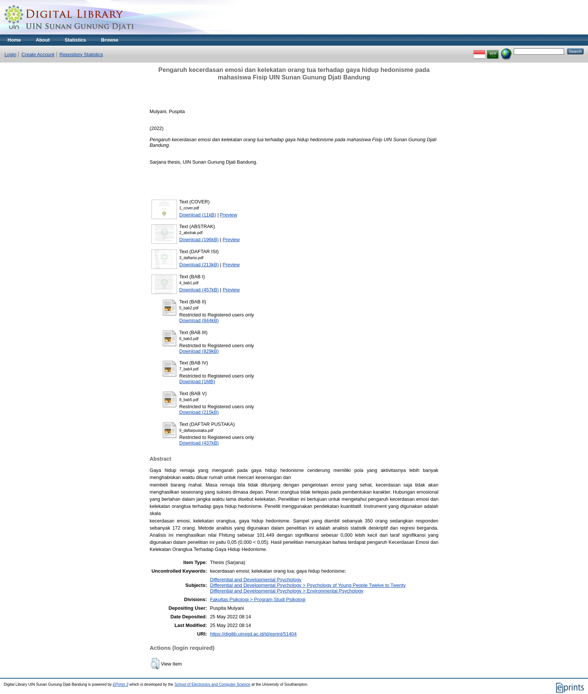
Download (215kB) (199, 412)
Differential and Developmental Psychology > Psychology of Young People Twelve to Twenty (308, 585)
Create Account (37, 54)
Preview (228, 215)
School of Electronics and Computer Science (212, 684)
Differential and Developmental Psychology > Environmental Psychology (286, 591)
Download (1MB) (197, 381)
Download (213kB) (199, 264)
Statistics (75, 40)
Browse (109, 40)
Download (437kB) (199, 443)
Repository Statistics (81, 54)
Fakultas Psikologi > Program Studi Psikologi (257, 599)
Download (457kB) (199, 290)
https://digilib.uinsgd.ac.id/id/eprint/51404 (253, 634)
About (43, 40)
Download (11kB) (197, 215)
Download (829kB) (199, 351)
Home (14, 40)
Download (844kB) (199, 320)
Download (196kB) (199, 239)
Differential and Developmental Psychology (256, 579)
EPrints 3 (121, 684)
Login (10, 54)
